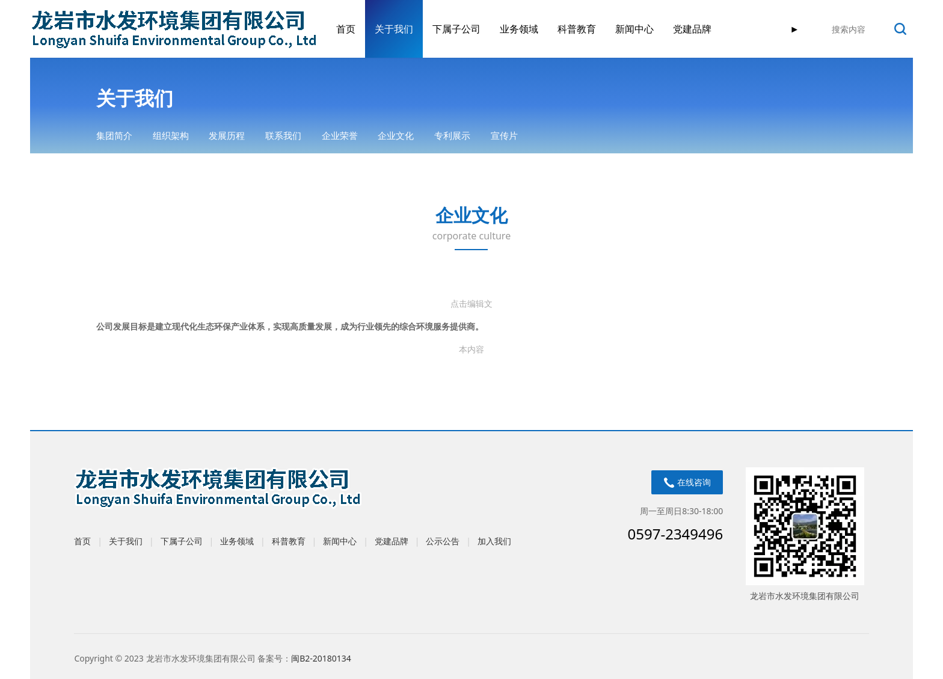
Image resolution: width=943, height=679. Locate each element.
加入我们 (494, 541)
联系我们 (283, 135)
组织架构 (171, 135)
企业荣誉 (340, 135)
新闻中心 (634, 28)
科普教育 (577, 28)
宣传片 (504, 135)
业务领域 (519, 28)
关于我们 (394, 28)
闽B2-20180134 (321, 658)
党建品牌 (692, 28)
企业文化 (396, 135)
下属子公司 (456, 28)
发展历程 (227, 135)
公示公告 (442, 541)
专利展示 (452, 135)
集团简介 (114, 135)
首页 (345, 28)
